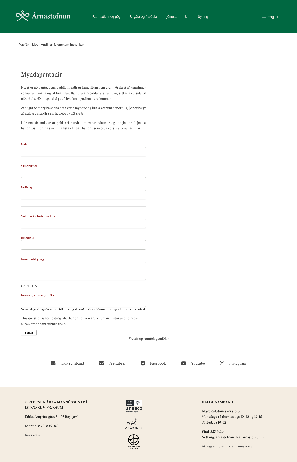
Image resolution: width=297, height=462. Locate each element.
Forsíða (23, 44)
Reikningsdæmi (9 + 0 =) (38, 295)
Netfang (26, 187)
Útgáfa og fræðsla (143, 17)
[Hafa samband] (67, 363)
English (273, 17)
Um (187, 17)
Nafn (24, 144)
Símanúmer (29, 166)
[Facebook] (153, 363)
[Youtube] (193, 363)
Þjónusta (170, 17)
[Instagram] (233, 363)
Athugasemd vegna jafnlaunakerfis (227, 446)
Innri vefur (33, 435)
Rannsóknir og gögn (107, 17)
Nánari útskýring (32, 259)
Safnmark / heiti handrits (38, 216)
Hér (24, 123)
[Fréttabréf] (112, 363)
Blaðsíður (27, 238)
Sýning (203, 17)
